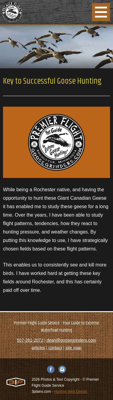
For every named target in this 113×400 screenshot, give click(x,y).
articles (38, 347)
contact (55, 347)
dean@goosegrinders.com (71, 340)
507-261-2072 (30, 340)
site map (73, 347)
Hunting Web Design (70, 391)
